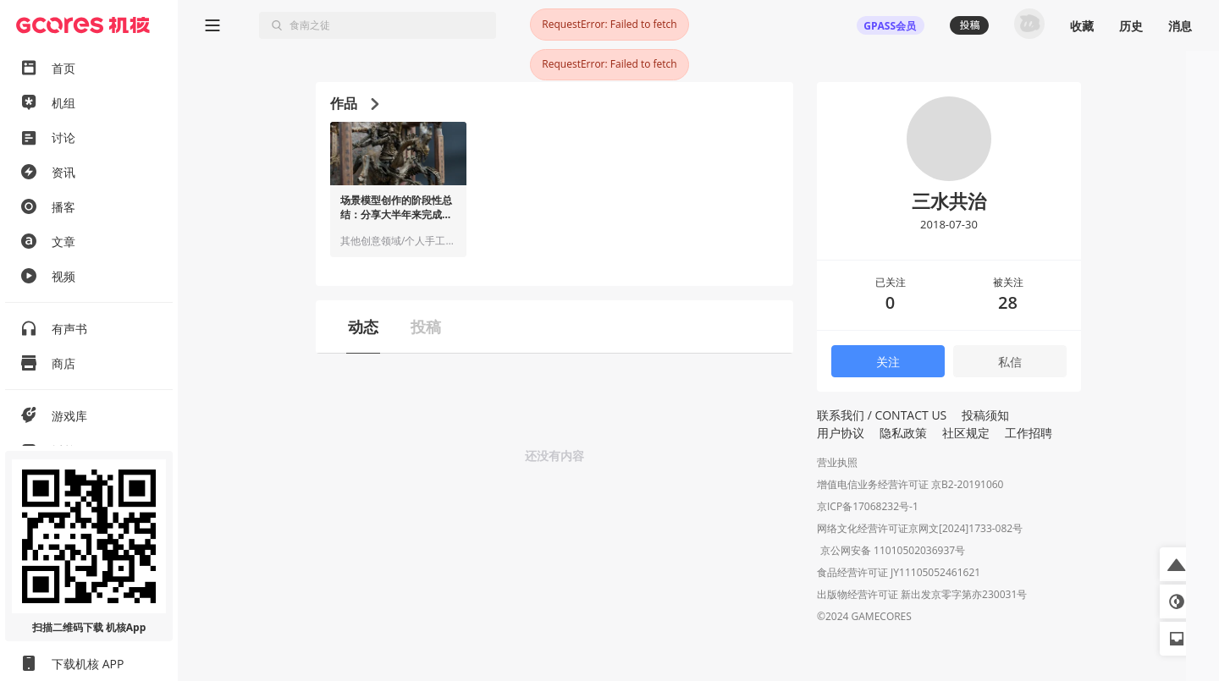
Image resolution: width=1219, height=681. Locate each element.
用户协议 (840, 433)
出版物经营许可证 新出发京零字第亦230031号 (922, 596)
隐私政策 (903, 433)
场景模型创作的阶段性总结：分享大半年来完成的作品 (396, 208)
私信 (1010, 362)
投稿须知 (985, 415)
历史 (1131, 26)
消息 (1180, 26)
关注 (888, 362)
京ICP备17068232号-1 (867, 506)
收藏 (1082, 26)
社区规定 (966, 433)
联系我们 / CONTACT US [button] (881, 415)
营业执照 (837, 462)
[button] (1177, 564)
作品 (354, 103)
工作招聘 (1028, 433)
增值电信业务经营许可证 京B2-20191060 (910, 484)
